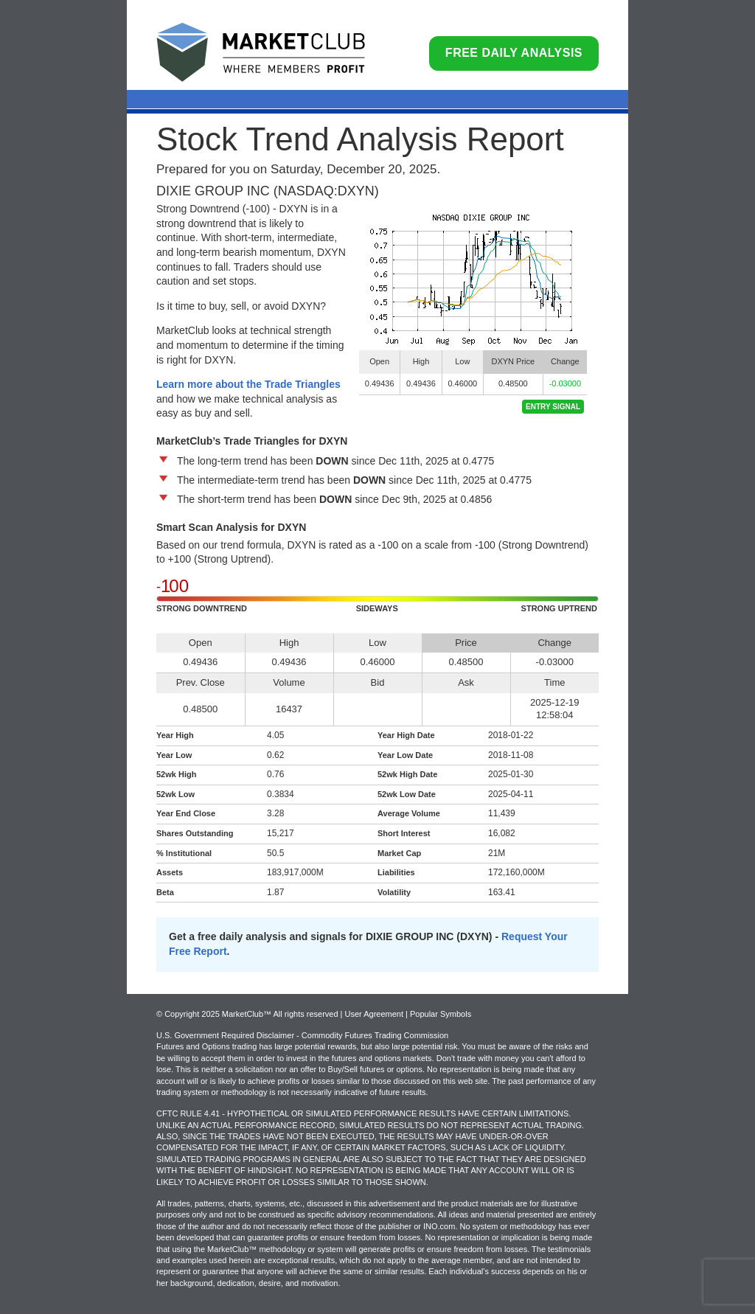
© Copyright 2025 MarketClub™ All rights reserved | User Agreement (281, 1013)
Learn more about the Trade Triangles (248, 384)
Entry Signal (553, 407)
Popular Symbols (440, 1013)
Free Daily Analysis (513, 52)
